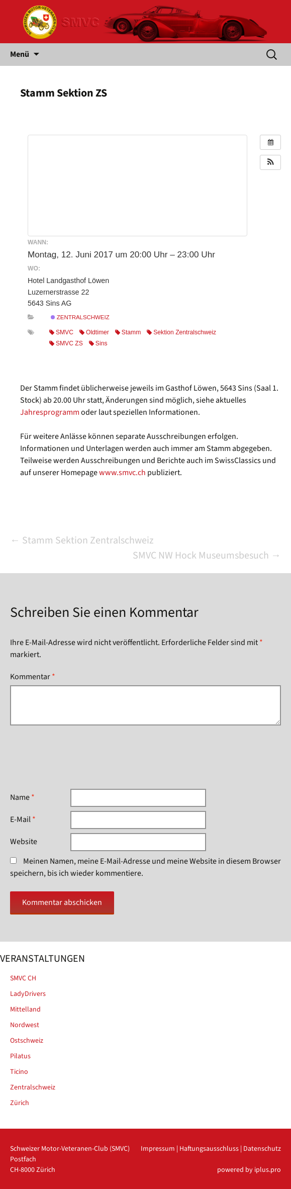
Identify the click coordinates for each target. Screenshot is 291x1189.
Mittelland (25, 1009)
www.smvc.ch (122, 472)
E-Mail (23, 819)
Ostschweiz (26, 1041)
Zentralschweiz (80, 317)
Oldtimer (94, 332)
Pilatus (20, 1056)
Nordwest (24, 1025)
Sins (98, 343)
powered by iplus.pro (249, 1170)
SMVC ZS (66, 343)
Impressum (158, 1149)
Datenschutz (262, 1149)
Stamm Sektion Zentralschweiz (82, 540)
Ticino (19, 1072)
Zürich (19, 1103)
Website (23, 841)
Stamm (128, 332)
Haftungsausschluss (209, 1149)
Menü (19, 54)
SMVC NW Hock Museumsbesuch (207, 555)
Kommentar (32, 676)
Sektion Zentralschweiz (181, 332)
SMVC (61, 332)
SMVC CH (23, 978)
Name (22, 797)
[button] (270, 162)
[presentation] (86, 757)
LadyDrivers (28, 994)
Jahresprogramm (49, 412)
